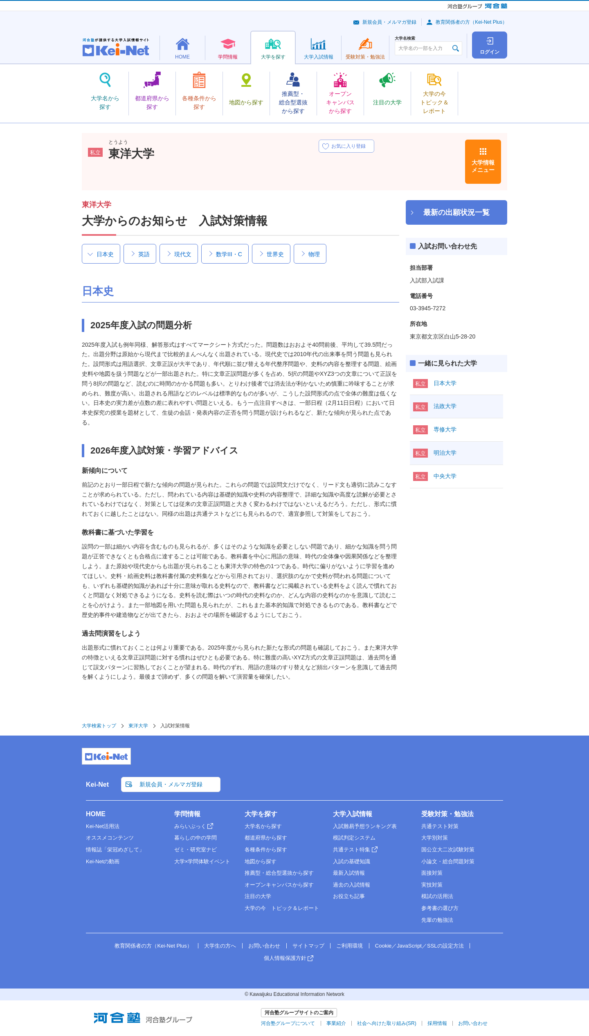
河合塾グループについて (288, 1023)
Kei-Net (97, 784)
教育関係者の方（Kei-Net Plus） (471, 22)
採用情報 (437, 1023)
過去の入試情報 (351, 885)
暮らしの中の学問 (195, 838)
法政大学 (445, 406)
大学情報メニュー (483, 166)
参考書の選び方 (440, 908)
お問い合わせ (264, 946)
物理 (314, 254)
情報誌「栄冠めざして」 (115, 849)
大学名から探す (263, 826)
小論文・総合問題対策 (447, 861)
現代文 (182, 254)
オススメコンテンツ (110, 838)
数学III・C (229, 254)
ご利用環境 (349, 946)
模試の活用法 (437, 896)
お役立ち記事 (349, 896)
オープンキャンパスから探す (279, 885)
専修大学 (445, 429)
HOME (96, 813)
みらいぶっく (190, 826)
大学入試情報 (352, 813)
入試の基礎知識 (351, 861)
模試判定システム (354, 838)
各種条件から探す (266, 849)
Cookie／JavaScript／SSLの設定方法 (419, 946)
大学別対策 (434, 838)
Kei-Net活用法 (102, 826)
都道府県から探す (266, 838)
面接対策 (432, 873)
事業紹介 (336, 1023)
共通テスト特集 (351, 849)
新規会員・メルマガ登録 (389, 22)
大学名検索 (405, 38)
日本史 (105, 254)
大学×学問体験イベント (202, 861)
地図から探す (261, 861)
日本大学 (445, 383)
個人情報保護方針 (285, 958)
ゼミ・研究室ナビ (195, 849)
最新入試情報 (349, 873)
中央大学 (445, 476)
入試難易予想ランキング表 (365, 826)
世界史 (275, 254)
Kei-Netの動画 (102, 861)
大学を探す (261, 813)
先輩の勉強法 (437, 920)
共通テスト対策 (440, 826)
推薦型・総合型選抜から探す (279, 873)
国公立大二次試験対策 (447, 849)
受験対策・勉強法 (447, 813)
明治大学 (445, 452)
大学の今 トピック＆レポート (282, 908)
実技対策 (432, 885)
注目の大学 (258, 896)
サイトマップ (308, 946)
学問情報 (187, 813)
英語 (144, 254)
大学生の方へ (220, 946)
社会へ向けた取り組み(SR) (386, 1023)
